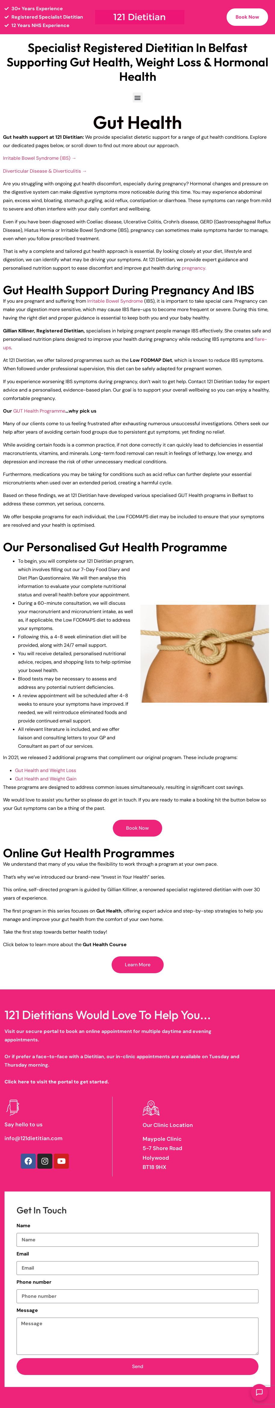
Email (23, 1254)
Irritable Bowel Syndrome (115, 301)
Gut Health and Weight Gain (45, 779)
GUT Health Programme (38, 411)
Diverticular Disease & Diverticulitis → (45, 171)
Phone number (34, 1282)
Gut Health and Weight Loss (45, 770)
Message (27, 1310)
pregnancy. (194, 268)
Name (23, 1225)
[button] (138, 97)
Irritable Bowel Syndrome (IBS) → (39, 158)
